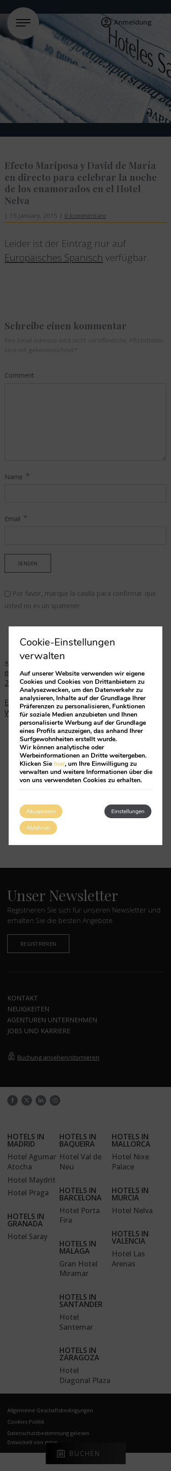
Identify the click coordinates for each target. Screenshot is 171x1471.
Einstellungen (128, 811)
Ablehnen (38, 827)
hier (59, 763)
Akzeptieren (41, 811)
